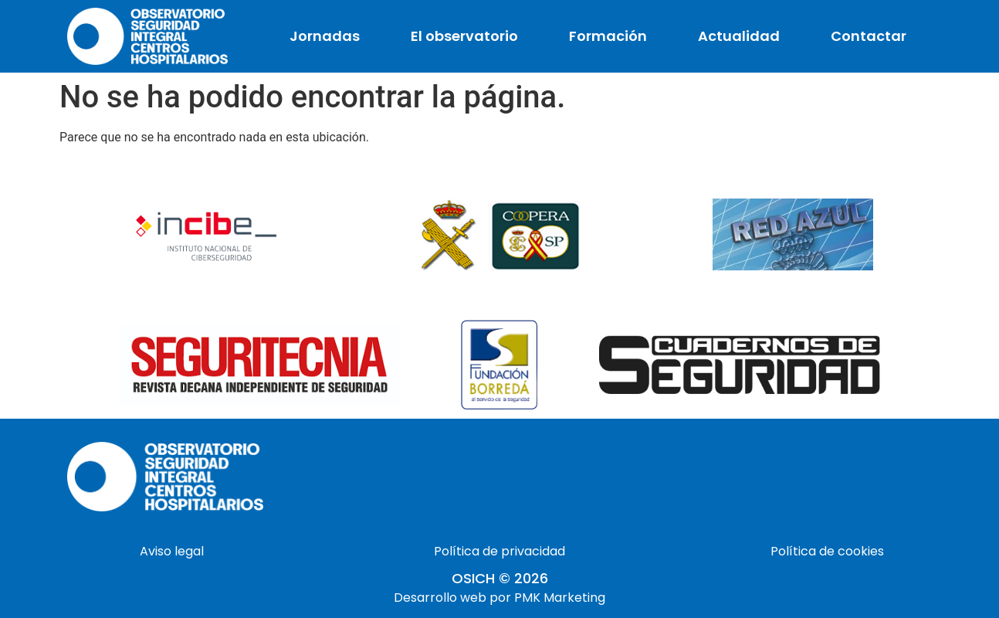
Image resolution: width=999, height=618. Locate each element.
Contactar (868, 36)
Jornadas (325, 36)
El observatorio (464, 36)
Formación (608, 36)
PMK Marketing (559, 597)
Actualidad (739, 36)
